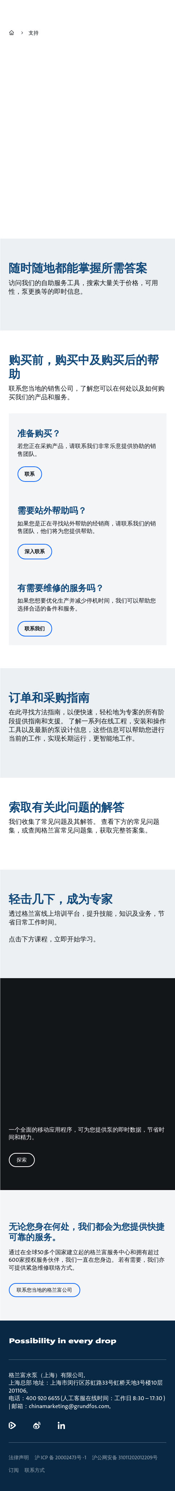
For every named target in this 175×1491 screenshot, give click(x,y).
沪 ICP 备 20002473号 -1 (60, 1457)
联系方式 (35, 1470)
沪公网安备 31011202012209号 (125, 1457)
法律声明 (19, 1457)
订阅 (14, 1470)
